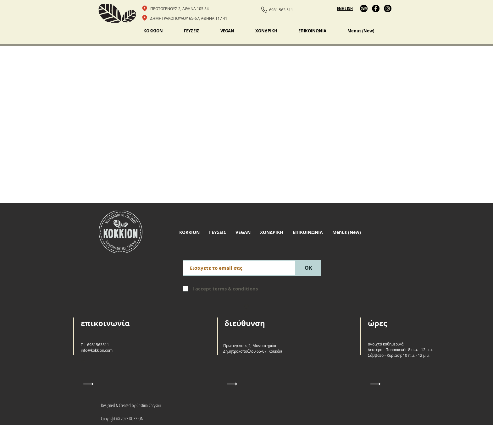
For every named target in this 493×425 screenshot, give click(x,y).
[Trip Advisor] (364, 8)
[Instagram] (387, 8)
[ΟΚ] (308, 268)
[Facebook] (375, 8)
